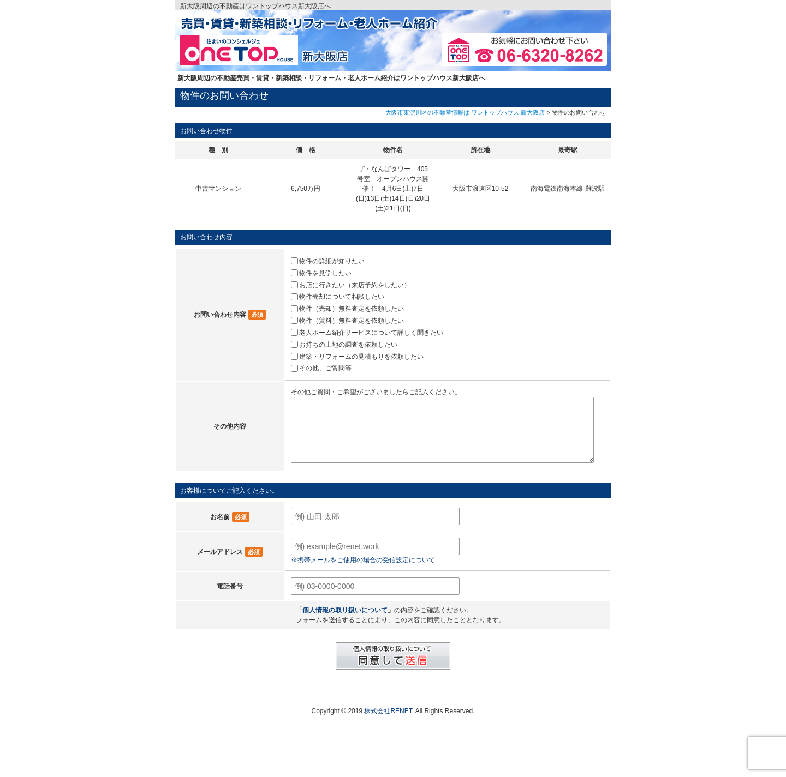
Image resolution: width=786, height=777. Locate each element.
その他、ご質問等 (325, 368)
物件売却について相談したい (341, 296)
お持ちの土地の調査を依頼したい (348, 344)
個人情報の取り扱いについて (345, 610)
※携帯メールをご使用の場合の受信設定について (363, 560)
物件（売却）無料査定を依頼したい (351, 308)
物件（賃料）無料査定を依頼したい (351, 320)
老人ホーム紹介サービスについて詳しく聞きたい (371, 332)
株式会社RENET (388, 711)
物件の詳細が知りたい (332, 261)
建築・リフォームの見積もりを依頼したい (361, 356)
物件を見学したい (325, 273)
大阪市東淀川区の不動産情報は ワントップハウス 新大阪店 (465, 112)
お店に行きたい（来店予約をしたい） (354, 284)
